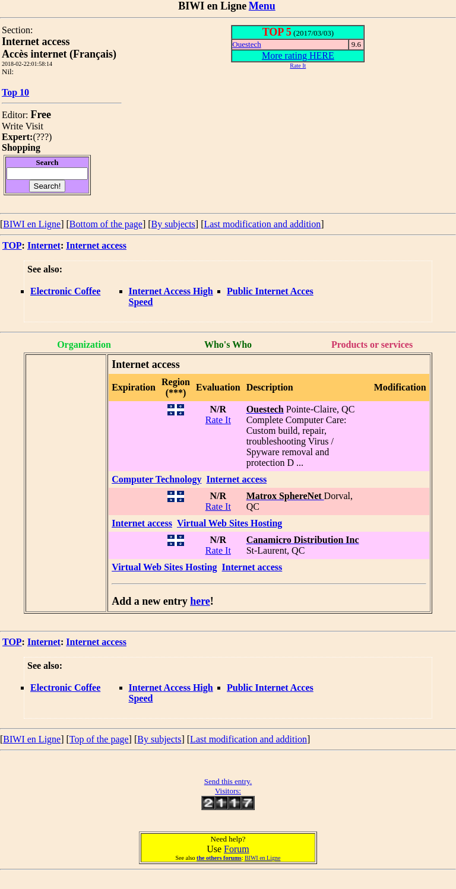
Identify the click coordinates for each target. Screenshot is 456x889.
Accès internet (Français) (59, 54)
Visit (34, 126)
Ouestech (246, 44)
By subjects (173, 224)
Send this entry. (228, 781)
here (200, 601)
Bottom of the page (105, 224)
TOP (12, 245)
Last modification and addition (262, 224)
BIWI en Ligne (32, 224)
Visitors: (228, 790)
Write (12, 126)
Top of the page (99, 739)
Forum (236, 849)
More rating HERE (298, 55)
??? (42, 137)
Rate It (218, 420)
